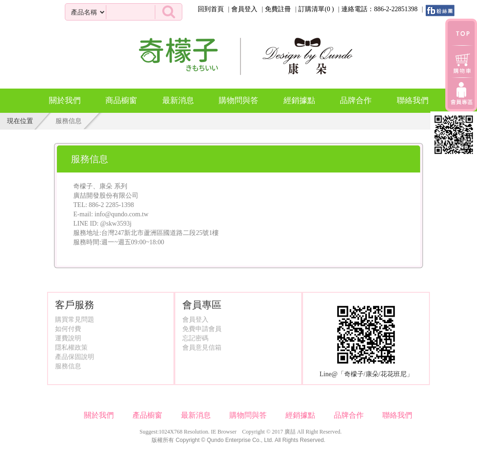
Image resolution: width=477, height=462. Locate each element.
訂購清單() (316, 9)
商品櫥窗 (121, 97)
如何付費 (68, 328)
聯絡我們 (413, 100)
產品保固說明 (74, 356)
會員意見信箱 (201, 347)
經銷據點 (299, 100)
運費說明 (68, 338)
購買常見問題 (74, 319)
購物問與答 (238, 100)
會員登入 (244, 9)
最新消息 (178, 100)
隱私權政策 (71, 347)
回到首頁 (211, 9)
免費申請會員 (201, 328)
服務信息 (68, 366)
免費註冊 (278, 9)
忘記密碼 (195, 338)
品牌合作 (356, 100)
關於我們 (65, 100)
